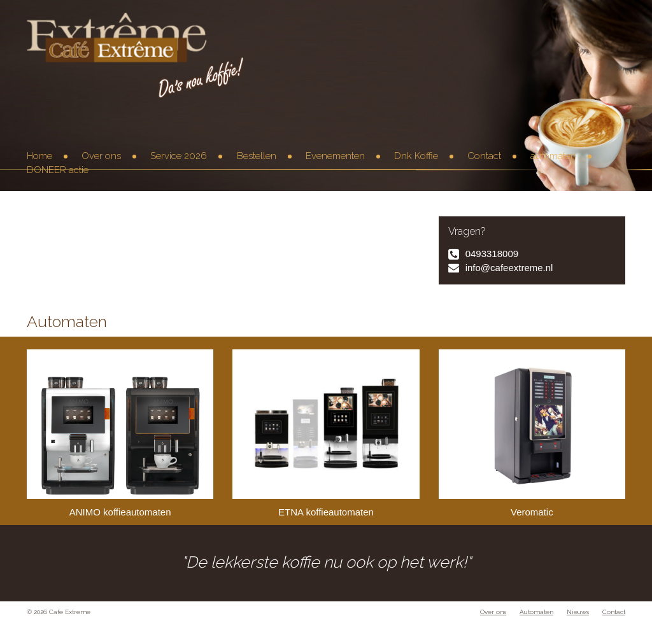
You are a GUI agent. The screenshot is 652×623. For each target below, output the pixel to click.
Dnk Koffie (416, 156)
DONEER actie (58, 170)
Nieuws (578, 611)
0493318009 (491, 253)
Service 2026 (178, 156)
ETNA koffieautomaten (325, 433)
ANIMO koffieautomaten (120, 433)
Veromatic (532, 433)
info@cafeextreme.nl (509, 267)
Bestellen (256, 156)
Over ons (101, 156)
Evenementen (335, 156)
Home (39, 156)
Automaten (536, 611)
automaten (553, 156)
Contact (484, 156)
